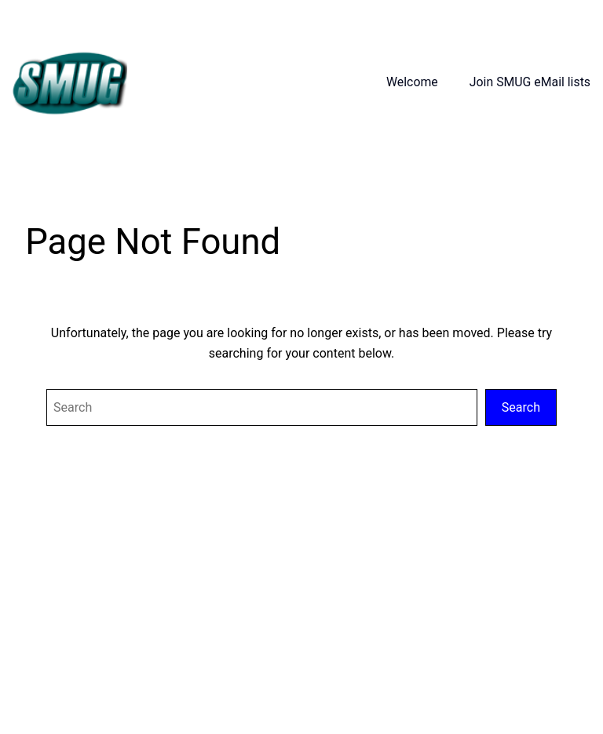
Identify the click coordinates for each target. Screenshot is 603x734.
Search (521, 407)
